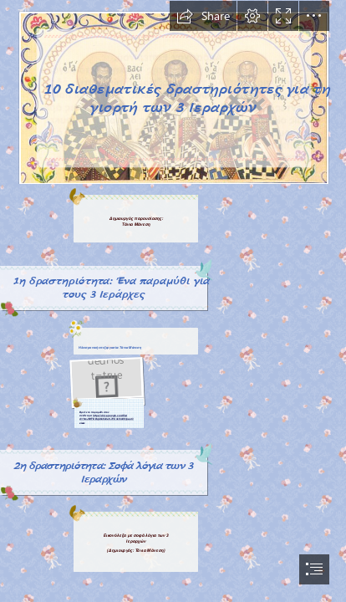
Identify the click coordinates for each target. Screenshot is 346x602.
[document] (173, 301)
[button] (203, 16)
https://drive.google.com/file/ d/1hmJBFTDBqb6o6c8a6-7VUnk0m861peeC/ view (106, 419)
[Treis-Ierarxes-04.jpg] (173, 92)
